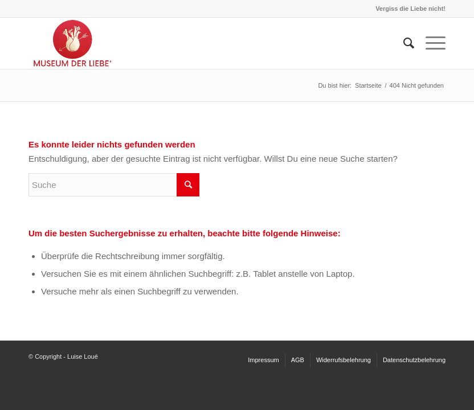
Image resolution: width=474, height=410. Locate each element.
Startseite (368, 85)
